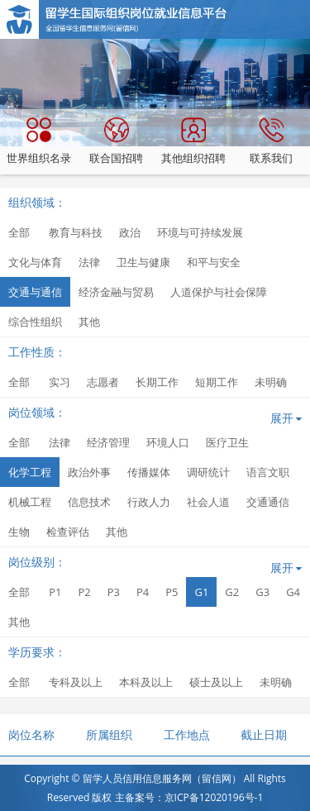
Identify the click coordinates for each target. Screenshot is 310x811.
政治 (130, 232)
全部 (19, 232)
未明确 (271, 381)
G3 (262, 591)
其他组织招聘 (193, 141)
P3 (113, 591)
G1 (201, 591)
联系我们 (271, 141)
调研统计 (208, 472)
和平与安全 (214, 262)
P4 (142, 591)
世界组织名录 (39, 141)
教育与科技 (76, 232)
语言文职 (267, 472)
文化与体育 (35, 262)
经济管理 (108, 442)
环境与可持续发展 (200, 232)
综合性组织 (35, 321)
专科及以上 (76, 682)
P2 (84, 591)
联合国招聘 (116, 141)
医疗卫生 (227, 442)
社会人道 (208, 501)
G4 (293, 591)
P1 (55, 591)
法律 (89, 262)
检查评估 (67, 531)
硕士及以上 (216, 682)
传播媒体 (148, 472)
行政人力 (148, 501)
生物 (19, 531)
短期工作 (216, 381)
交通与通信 (35, 291)
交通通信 (267, 501)
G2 (232, 591)
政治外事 (89, 472)
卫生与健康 (143, 262)
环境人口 (167, 442)
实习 (59, 381)
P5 (171, 591)
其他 (89, 321)
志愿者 (103, 381)
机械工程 (29, 501)
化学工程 (29, 472)
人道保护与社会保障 (218, 291)
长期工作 (157, 381)
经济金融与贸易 (116, 291)
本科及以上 (146, 682)
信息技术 (89, 501)
